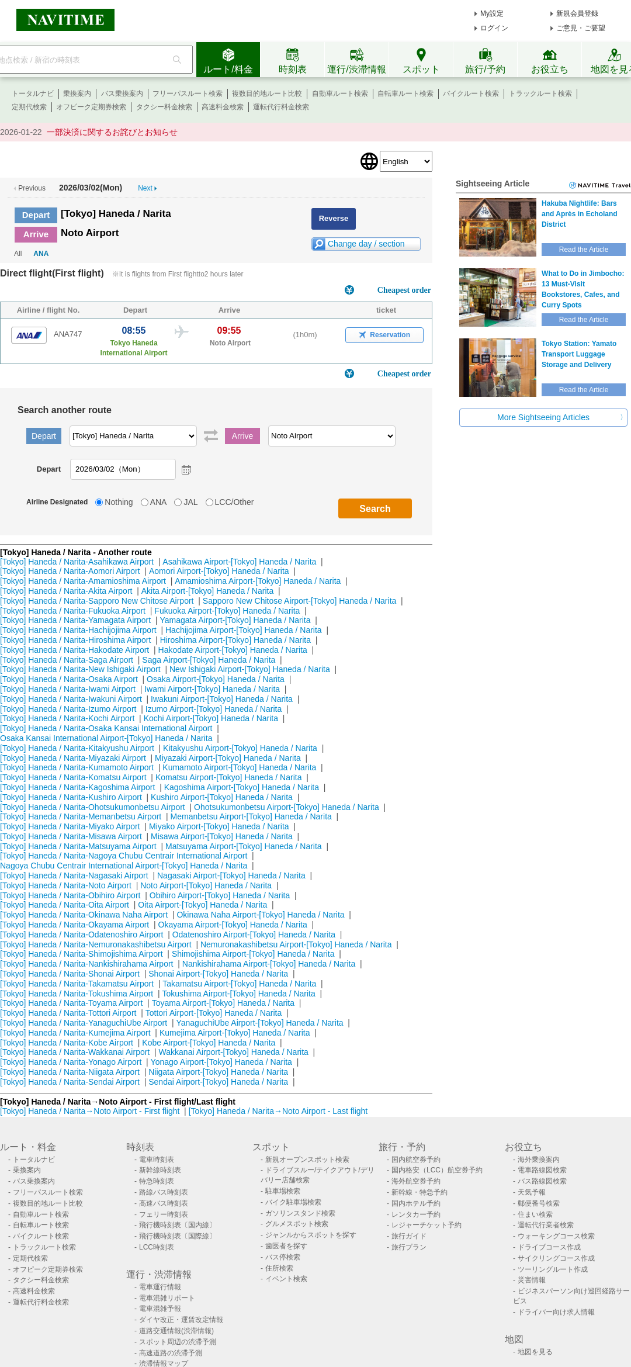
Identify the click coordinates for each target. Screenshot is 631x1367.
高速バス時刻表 (163, 1203)
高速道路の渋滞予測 (170, 1353)
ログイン (494, 28)
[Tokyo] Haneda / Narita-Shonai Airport (70, 973)
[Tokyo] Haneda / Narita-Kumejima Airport (75, 1032)
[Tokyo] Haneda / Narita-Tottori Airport (68, 1013)
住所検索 (279, 1268)
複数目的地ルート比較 (267, 93)
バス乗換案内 (122, 93)
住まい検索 (535, 1214)
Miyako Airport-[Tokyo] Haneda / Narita (219, 826)
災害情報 (532, 1280)
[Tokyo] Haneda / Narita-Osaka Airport (69, 679)
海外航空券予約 (416, 1181)
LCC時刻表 (156, 1247)
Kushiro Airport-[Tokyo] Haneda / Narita (222, 797)
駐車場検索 (282, 1191)
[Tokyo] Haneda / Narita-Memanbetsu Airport (80, 816)
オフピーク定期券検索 (91, 107)
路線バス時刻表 (163, 1192)
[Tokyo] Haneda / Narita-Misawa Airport (71, 836)
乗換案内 (77, 93)
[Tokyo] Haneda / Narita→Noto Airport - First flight (89, 1111)
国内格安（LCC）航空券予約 (437, 1170)
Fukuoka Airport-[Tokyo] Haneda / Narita (227, 610)
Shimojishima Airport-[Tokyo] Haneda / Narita (253, 953)
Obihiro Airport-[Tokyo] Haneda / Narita (220, 895)
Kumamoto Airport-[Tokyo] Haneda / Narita (239, 767)
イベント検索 (286, 1279)
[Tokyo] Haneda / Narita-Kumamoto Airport (77, 767)
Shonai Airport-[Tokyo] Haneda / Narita (218, 973)
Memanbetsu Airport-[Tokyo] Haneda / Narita (251, 816)
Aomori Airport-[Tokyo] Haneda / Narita (219, 571)
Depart (36, 215)
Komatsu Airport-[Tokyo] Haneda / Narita (228, 777)
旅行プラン (409, 1247)
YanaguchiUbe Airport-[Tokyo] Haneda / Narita (259, 1022)
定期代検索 (29, 107)
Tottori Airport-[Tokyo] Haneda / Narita (213, 1013)
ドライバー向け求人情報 (556, 1312)
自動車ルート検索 (340, 93)
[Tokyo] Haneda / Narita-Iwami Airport (68, 689)
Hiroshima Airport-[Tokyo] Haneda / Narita (235, 640)
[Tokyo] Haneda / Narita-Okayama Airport (74, 924)
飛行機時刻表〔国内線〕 (177, 1225)
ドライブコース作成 (549, 1247)
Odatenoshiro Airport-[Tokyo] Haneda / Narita (253, 934)
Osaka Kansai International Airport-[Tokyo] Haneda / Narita (106, 738)
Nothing (119, 502)
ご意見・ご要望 (580, 28)
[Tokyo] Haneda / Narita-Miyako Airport (70, 826)
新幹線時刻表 (160, 1170)
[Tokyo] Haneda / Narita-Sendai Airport (70, 1081)
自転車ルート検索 (405, 93)
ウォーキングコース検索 (556, 1236)
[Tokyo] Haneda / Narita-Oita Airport (64, 904)
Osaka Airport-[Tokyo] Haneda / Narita (216, 679)
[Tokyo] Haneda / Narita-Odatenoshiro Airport (81, 934)
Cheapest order (404, 290)
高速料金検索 (223, 107)
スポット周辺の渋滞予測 (177, 1342)
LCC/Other (234, 502)
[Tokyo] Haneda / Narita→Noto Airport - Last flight (278, 1111)
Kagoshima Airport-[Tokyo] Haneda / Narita (241, 787)
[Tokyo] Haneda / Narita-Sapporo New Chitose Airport (97, 600)
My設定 (492, 13)
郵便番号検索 (539, 1203)
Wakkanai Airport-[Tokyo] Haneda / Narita (233, 1052)
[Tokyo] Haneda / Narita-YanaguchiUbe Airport (83, 1022)
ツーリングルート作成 (553, 1269)
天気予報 (532, 1192)
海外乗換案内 (539, 1159)
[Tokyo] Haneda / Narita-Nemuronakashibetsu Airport (96, 944)
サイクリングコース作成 (556, 1258)
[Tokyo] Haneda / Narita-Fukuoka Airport (72, 610)
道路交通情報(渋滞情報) (176, 1331)
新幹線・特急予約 (419, 1192)
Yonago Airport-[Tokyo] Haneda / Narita (221, 1062)
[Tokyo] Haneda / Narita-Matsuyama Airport (78, 846)
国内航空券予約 (416, 1159)
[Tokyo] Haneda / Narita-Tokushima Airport (76, 993)
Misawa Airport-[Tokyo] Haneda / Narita (222, 836)
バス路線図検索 (542, 1181)
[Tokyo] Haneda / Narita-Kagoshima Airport (77, 787)
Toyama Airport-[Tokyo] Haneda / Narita (223, 1003)
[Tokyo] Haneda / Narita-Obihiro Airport (70, 895)
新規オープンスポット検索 (307, 1159)
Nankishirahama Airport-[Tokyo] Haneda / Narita (268, 963)
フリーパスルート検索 (187, 93)
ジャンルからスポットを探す (310, 1235)
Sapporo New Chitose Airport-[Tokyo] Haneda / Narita (300, 600)
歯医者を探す (286, 1246)
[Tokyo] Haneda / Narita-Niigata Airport (70, 1072)
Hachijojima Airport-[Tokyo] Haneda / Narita (243, 630)
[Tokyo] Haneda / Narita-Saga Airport (66, 660)
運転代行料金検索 (281, 107)
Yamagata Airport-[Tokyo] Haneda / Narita (235, 620)
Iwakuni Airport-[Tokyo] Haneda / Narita (222, 699)
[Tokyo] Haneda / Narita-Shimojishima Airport (81, 953)
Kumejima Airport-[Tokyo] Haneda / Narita (235, 1032)
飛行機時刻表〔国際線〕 (177, 1236)
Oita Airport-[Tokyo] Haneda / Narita (202, 904)
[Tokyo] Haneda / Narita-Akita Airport (66, 591)
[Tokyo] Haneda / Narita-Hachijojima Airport (78, 630)
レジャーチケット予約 (426, 1225)
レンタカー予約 (416, 1214)
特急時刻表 (156, 1181)
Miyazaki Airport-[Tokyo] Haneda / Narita (228, 758)
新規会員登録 (577, 13)
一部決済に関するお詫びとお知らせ (112, 132)
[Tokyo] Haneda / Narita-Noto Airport (65, 885)
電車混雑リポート (167, 1298)
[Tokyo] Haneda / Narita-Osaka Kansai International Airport (106, 728)
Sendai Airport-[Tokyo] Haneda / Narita (218, 1081)
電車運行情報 (160, 1287)
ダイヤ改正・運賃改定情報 (181, 1320)
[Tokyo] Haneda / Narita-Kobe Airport (66, 1042)
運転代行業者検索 (546, 1225)
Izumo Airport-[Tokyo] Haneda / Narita (213, 709)
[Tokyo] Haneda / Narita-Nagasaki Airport (74, 875)
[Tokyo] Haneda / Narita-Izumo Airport (68, 709)
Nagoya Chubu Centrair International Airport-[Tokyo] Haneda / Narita (123, 865)
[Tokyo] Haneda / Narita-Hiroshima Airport (75, 640)
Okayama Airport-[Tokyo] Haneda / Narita (232, 924)
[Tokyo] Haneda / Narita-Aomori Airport (70, 571)
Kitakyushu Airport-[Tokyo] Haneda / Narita (240, 748)
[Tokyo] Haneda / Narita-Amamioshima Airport (83, 581)
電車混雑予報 (160, 1308)
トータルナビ (33, 93)
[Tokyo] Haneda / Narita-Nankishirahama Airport (86, 963)
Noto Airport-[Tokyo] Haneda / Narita (206, 885)
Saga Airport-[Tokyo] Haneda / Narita (208, 660)
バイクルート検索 (471, 93)
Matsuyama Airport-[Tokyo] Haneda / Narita (243, 846)
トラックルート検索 (540, 93)
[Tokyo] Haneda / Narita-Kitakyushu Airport (77, 748)
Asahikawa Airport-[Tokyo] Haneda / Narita (239, 561)
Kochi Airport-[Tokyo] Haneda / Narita (211, 718)
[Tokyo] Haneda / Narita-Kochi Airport (67, 718)
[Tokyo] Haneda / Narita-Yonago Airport (70, 1062)
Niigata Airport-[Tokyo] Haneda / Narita (218, 1072)
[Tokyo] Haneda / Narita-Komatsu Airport (73, 777)
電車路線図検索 (542, 1170)
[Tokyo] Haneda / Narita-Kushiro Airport (71, 797)
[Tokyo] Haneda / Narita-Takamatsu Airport (77, 983)
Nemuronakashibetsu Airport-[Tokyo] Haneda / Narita (296, 944)
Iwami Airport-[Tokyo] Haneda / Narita (212, 689)
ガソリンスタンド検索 (300, 1213)
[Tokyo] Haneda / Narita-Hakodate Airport (74, 650)
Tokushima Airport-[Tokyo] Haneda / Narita (239, 993)
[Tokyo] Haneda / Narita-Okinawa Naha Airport (84, 914)
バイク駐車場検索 (293, 1202)
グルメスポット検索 (296, 1224)
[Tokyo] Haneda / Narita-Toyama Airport (71, 1003)
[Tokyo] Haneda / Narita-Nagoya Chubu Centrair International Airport (123, 855)
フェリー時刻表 (163, 1214)
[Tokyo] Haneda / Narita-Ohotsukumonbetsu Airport (92, 807)
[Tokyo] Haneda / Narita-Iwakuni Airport (71, 699)
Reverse (334, 218)
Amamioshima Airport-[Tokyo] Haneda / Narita (258, 581)
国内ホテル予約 (416, 1203)
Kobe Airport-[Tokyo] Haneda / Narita (208, 1042)
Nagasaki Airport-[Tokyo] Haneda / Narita (231, 875)
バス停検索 (282, 1257)
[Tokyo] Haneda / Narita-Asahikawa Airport (77, 561)
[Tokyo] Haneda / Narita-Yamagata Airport (75, 620)
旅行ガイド (409, 1236)
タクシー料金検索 (164, 107)
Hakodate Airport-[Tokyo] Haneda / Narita (232, 650)
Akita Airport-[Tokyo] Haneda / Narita (207, 591)
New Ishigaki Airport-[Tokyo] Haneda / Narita (249, 669)
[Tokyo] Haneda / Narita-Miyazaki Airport (73, 758)
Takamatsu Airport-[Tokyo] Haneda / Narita (239, 983)
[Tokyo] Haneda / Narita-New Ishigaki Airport (80, 669)
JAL (190, 502)
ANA (40, 254)
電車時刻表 (156, 1159)
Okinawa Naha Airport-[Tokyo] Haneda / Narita (260, 914)
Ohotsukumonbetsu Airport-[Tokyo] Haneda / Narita (286, 807)
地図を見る (535, 1352)
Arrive (35, 234)
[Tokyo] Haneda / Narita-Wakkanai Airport (75, 1052)
